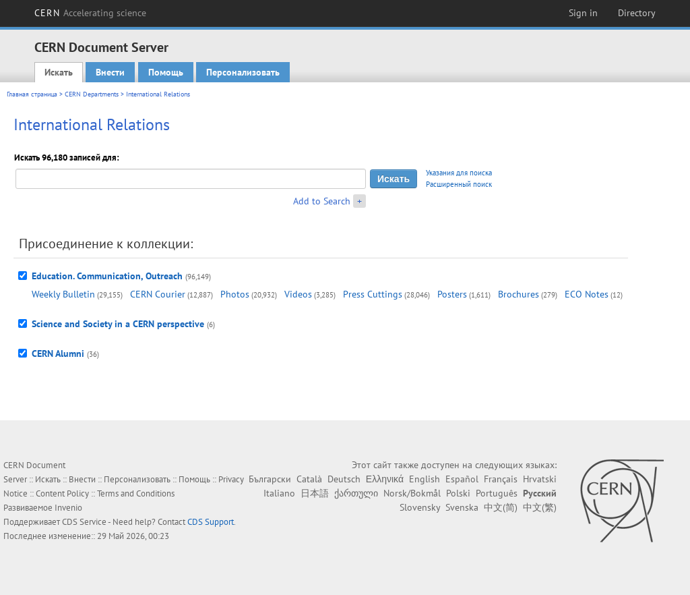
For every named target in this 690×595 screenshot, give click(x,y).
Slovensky (420, 507)
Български (270, 479)
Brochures (518, 294)
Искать (58, 72)
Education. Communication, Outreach (107, 276)
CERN (90, 13)
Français (501, 479)
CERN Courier (157, 294)
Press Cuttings (372, 294)
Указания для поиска (459, 172)
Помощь (165, 72)
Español (461, 479)
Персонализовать (243, 72)
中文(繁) (540, 507)
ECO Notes (586, 294)
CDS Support (210, 522)
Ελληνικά (385, 479)
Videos (298, 294)
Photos (234, 294)
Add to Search (321, 201)
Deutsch (343, 479)
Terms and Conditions (136, 493)
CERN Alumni (58, 353)
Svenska (461, 507)
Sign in (583, 13)
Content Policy (62, 493)
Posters (452, 294)
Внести (110, 72)
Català (309, 479)
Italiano (279, 493)
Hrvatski (540, 479)
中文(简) (501, 507)
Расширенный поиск (459, 184)
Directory (637, 13)
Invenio (68, 507)
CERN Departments (92, 94)
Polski (458, 493)
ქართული (356, 493)
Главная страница (32, 94)
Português (497, 493)
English (424, 479)
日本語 (315, 493)
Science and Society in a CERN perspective (118, 324)
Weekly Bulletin (63, 294)
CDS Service (84, 522)
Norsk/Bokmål (412, 493)
